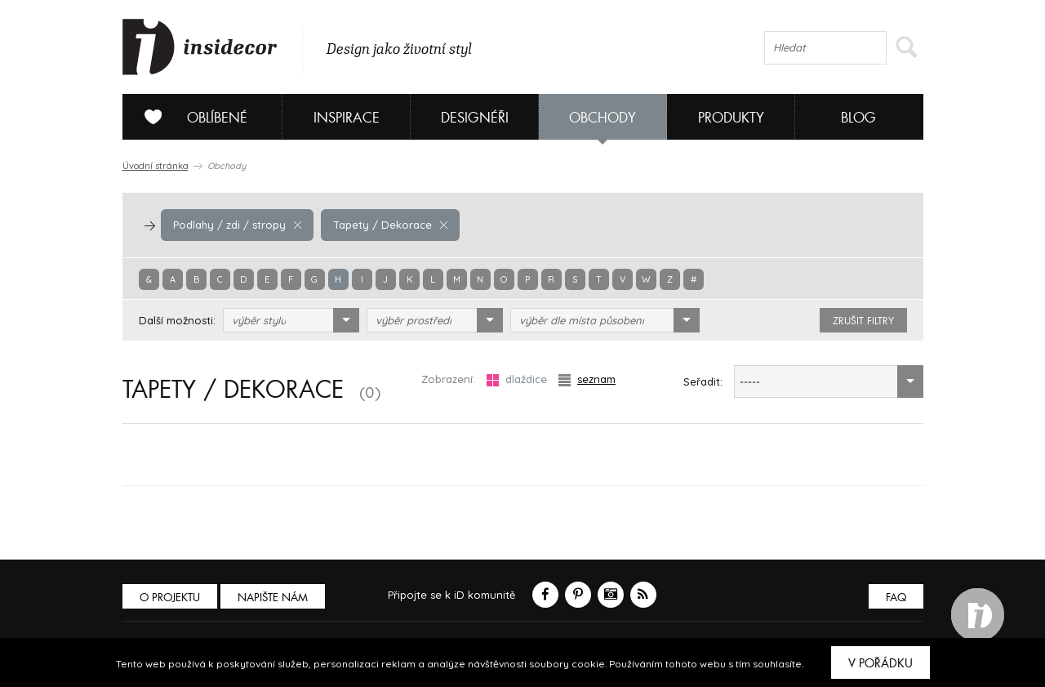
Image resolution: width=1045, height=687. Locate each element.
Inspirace (347, 118)
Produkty (731, 118)
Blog (858, 118)
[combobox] (291, 320)
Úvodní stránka (155, 166)
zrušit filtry (863, 321)
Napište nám (273, 597)
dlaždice (517, 379)
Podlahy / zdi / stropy (237, 224)
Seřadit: (703, 381)
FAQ (896, 597)
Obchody (602, 118)
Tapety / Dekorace (390, 224)
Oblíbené (189, 117)
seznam (587, 379)
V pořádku (880, 663)
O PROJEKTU (170, 597)
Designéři (475, 118)
